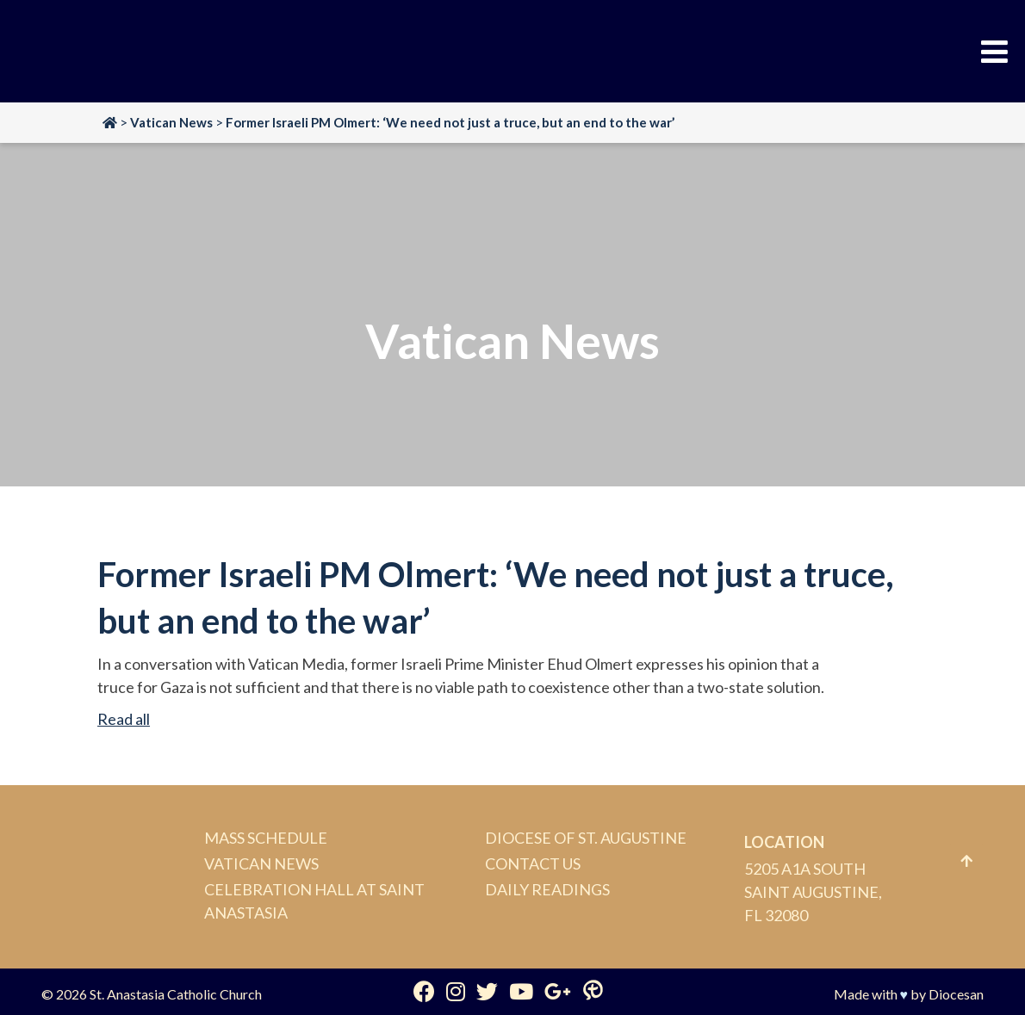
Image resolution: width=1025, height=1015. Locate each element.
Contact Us (533, 863)
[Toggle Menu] (994, 51)
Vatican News (261, 863)
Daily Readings (547, 889)
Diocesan (956, 994)
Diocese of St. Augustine (585, 837)
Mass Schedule (265, 837)
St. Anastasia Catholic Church (176, 994)
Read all (123, 718)
